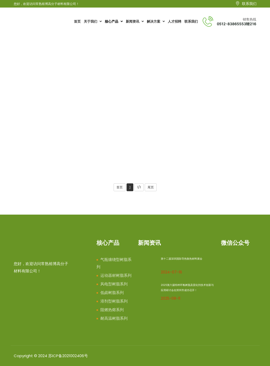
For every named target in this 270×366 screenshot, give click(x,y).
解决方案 (156, 21)
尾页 (151, 187)
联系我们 (191, 21)
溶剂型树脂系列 (114, 301)
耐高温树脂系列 (63, 95)
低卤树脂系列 (112, 292)
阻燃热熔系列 (112, 309)
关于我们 (93, 21)
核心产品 (114, 21)
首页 (77, 21)
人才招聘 (174, 21)
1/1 (139, 187)
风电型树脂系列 (114, 284)
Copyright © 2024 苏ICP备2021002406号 (51, 355)
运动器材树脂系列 (115, 275)
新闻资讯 (135, 21)
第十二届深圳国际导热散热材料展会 (181, 258)
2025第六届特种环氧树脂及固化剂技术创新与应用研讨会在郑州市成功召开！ (187, 287)
